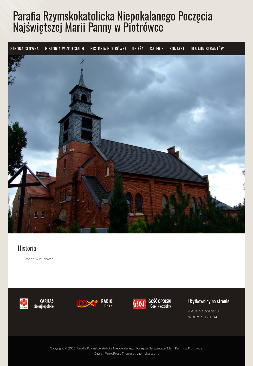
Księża (138, 49)
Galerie (157, 49)
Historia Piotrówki (108, 49)
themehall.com (147, 353)
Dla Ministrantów (207, 49)
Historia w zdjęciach (64, 49)
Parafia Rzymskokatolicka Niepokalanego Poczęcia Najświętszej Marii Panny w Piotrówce (112, 21)
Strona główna (24, 49)
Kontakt (177, 49)
